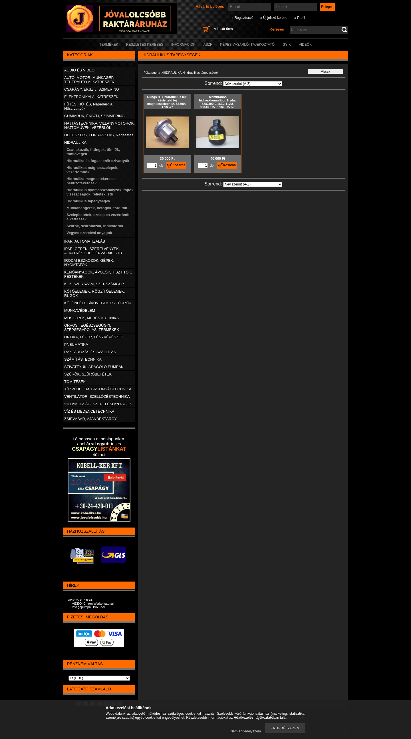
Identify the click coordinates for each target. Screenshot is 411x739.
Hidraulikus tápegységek (88, 201)
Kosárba (179, 165)
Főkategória (152, 72)
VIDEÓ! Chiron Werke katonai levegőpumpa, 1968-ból (93, 605)
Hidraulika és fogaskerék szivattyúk (98, 161)
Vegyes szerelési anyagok (89, 233)
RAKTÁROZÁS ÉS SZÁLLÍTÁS (90, 352)
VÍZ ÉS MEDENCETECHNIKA (89, 411)
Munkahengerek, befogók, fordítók (97, 208)
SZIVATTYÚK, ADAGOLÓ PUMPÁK (94, 367)
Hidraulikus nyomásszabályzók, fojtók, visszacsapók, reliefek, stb (100, 192)
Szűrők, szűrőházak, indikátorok (95, 226)
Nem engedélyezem (245, 731)
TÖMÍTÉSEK (75, 382)
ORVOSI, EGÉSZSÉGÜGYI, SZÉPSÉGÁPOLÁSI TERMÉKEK (91, 327)
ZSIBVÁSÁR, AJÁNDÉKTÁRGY (90, 419)
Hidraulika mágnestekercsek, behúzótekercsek (92, 181)
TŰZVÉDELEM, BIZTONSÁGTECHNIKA (97, 389)
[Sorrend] (252, 83)
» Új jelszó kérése (273, 18)
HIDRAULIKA (172, 72)
